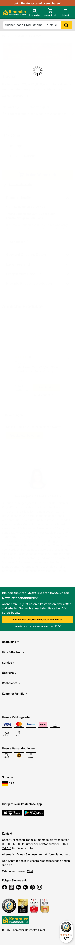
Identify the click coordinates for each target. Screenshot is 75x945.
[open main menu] (65, 12)
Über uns (9, 673)
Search (66, 25)
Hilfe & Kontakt (13, 652)
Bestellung (10, 642)
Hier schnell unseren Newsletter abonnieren (37, 619)
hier (9, 865)
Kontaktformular (49, 854)
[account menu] (34, 12)
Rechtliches (11, 683)
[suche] (37, 25)
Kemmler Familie (14, 693)
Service (8, 662)
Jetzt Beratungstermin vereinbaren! (37, 3)
